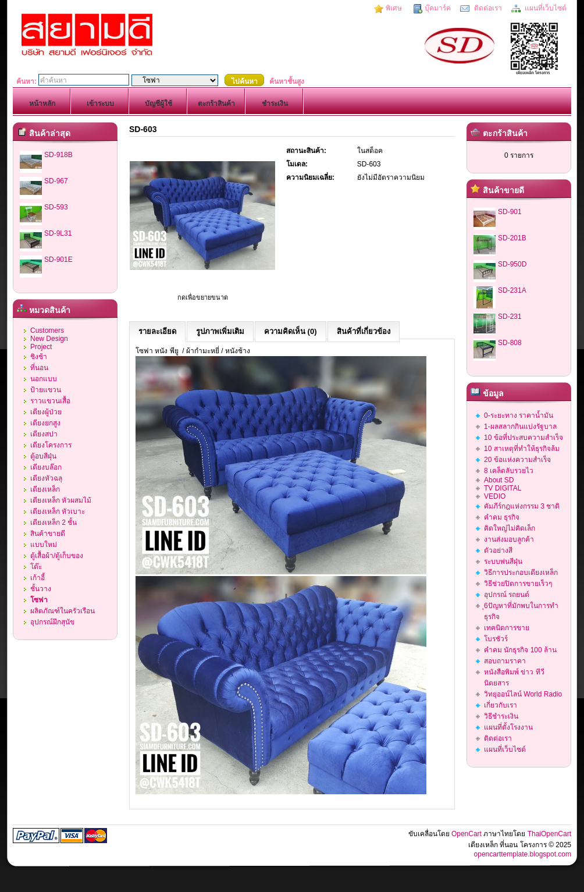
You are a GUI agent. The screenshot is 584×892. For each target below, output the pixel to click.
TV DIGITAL (502, 488)
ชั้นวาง (40, 589)
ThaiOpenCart (549, 834)
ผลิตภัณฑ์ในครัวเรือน (62, 611)
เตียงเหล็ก (45, 489)
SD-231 (510, 316)
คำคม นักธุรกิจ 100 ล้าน (520, 650)
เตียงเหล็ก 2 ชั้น (53, 522)
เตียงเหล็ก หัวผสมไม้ (60, 500)
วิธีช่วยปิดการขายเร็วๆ (518, 584)
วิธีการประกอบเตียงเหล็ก (521, 572)
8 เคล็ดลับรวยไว (508, 471)
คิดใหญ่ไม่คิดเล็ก (509, 528)
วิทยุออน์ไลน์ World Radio (523, 694)
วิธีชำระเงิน (501, 716)
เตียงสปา (44, 434)
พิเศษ (394, 8)
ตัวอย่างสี (498, 550)
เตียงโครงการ (51, 445)
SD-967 (56, 181)
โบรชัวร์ (496, 639)
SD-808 (510, 343)
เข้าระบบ (100, 103)
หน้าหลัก (42, 103)
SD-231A (512, 290)
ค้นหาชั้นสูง (286, 81)
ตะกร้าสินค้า (216, 103)
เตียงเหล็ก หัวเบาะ (57, 511)
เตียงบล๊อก (46, 467)
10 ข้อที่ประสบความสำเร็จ (523, 437)
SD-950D (512, 264)
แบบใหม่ (43, 545)
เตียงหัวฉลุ (46, 478)
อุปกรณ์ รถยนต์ (506, 595)
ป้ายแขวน (45, 390)
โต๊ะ (36, 567)
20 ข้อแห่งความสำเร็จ (517, 460)
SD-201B (512, 238)
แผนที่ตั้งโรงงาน (508, 727)
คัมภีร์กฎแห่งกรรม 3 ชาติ (522, 506)
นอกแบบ (43, 379)
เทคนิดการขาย (506, 628)
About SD (499, 480)
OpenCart (466, 834)
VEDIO (494, 496)
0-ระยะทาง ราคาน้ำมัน (518, 415)
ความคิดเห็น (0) (290, 331)
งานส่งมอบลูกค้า (509, 539)
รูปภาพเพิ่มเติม (220, 331)
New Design (49, 339)
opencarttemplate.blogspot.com (522, 854)
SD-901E (58, 259)
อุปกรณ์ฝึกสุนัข (52, 622)
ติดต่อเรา (486, 8)
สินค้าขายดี (47, 533)
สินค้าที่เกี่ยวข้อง (363, 331)
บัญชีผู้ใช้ (158, 103)
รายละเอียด (157, 331)
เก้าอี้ (37, 578)
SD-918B (58, 155)
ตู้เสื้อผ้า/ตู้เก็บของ (56, 556)
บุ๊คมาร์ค (438, 8)
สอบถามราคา (505, 661)
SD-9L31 (58, 233)
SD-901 (510, 212)
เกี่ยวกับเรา (500, 705)
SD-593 (56, 207)
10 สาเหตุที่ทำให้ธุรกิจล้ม (522, 449)
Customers (47, 330)
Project (41, 347)
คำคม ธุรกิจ (501, 517)
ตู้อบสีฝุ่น (43, 456)
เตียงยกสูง (45, 423)
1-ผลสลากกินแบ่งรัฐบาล (520, 426)
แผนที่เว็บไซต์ (545, 8)
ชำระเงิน (275, 103)
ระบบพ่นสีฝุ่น (503, 561)
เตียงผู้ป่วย (46, 412)
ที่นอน (39, 368)
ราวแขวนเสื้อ (50, 401)
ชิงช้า (38, 357)
